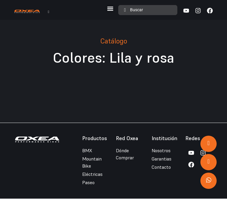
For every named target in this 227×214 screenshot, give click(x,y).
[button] (110, 8)
